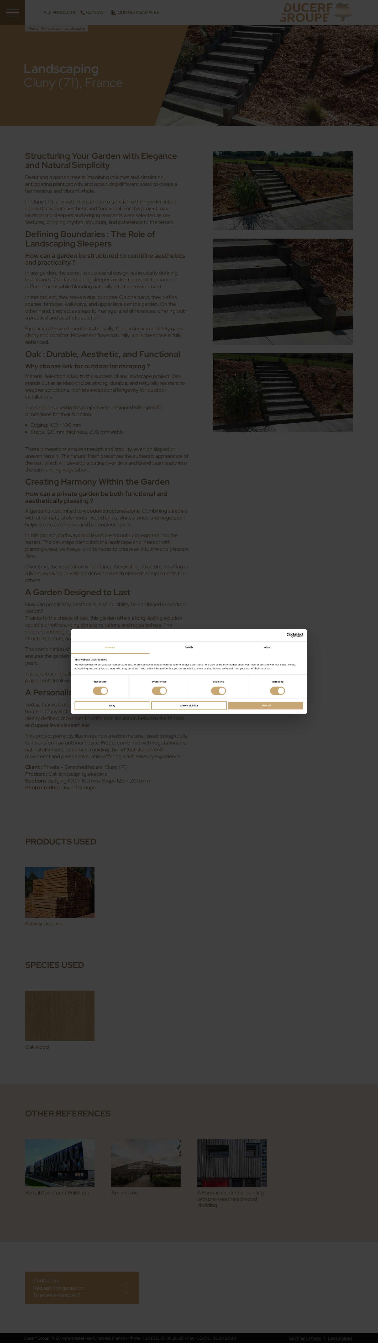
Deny (112, 705)
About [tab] (267, 647)
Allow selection (189, 705)
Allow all (266, 705)
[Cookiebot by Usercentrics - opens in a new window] (280, 635)
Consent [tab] (110, 647)
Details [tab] (189, 647)
